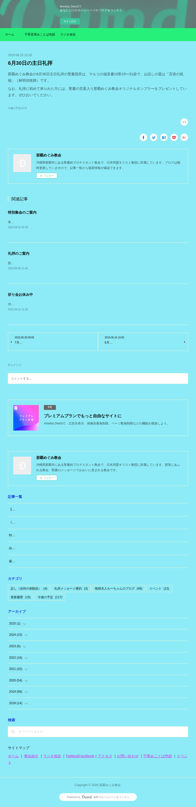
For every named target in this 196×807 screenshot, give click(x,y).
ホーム (9, 34)
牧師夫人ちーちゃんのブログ (118, 590)
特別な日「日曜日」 (22, 536)
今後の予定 (50, 598)
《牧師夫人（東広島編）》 (27, 523)
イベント (159, 590)
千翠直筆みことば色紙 (39, 34)
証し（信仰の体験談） (29, 590)
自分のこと (16, 549)
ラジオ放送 (68, 34)
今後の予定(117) (17, 108)
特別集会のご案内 (22, 212)
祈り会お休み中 (20, 295)
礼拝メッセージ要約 (71, 590)
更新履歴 (20, 598)
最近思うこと (18, 562)
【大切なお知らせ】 (22, 510)
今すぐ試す (70, 21)
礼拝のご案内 (18, 254)
